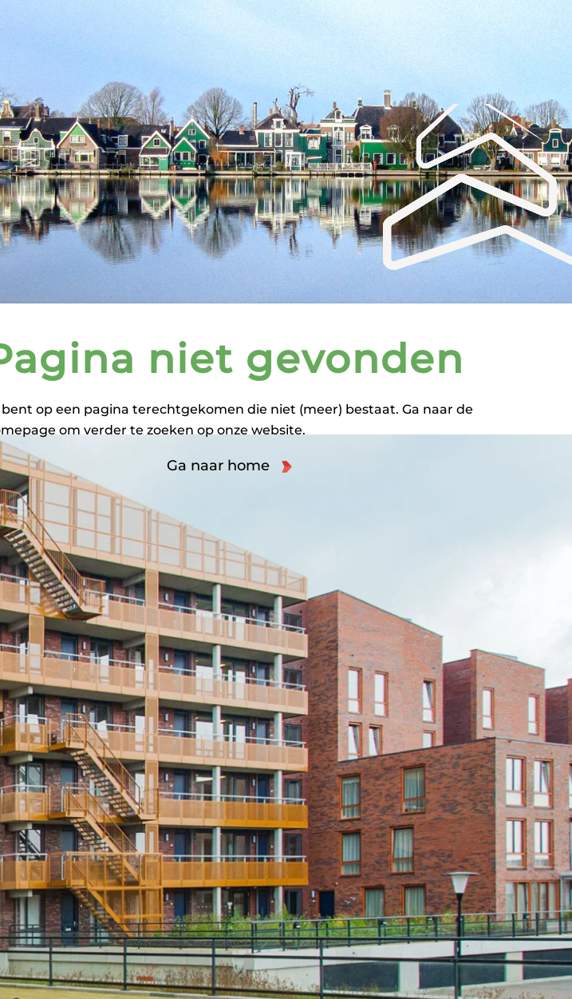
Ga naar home (218, 465)
